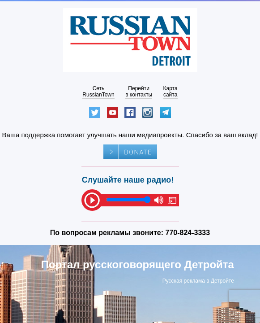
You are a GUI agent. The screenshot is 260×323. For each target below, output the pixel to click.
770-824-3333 (188, 232)
